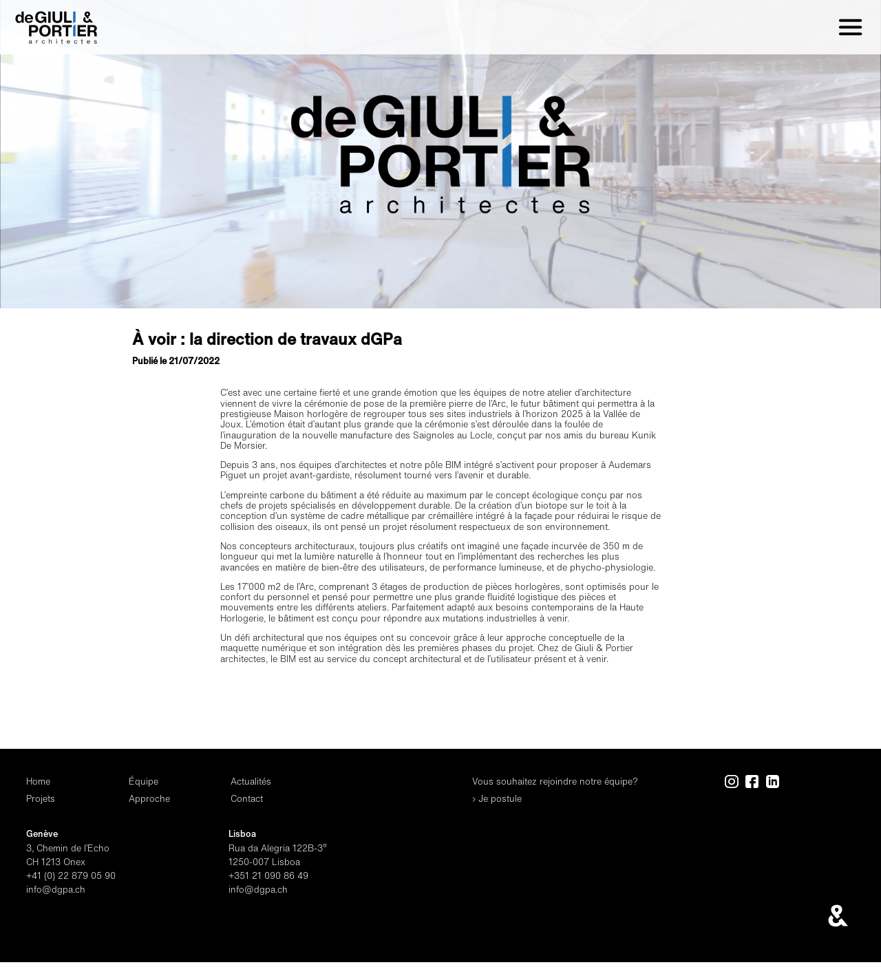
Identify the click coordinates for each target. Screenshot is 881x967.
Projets (40, 798)
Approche (149, 798)
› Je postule (497, 798)
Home (38, 781)
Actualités (251, 781)
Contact (247, 798)
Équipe (143, 781)
